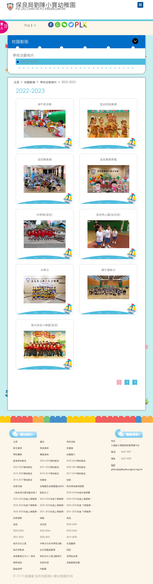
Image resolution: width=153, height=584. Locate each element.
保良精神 (44, 448)
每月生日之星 (19, 543)
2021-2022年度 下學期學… (80, 511)
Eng (27, 25)
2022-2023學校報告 (22, 467)
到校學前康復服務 (75, 486)
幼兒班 (43, 524)
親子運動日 (108, 270)
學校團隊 (17, 454)
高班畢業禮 (45, 159)
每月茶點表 (18, 549)
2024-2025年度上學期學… (79, 499)
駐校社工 (44, 492)
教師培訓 (17, 562)
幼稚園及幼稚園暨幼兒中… (53, 486)
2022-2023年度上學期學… (26, 511)
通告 (42, 441)
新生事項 (17, 448)
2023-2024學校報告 (76, 460)
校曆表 (43, 480)
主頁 (16, 82)
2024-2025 (18, 530)
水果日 (44, 270)
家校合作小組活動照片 (51, 556)
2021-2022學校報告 (49, 467)
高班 (69, 518)
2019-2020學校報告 (22, 473)
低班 (15, 524)
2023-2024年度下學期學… (26, 505)
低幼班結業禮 (108, 104)
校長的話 (44, 562)
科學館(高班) (45, 215)
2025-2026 (72, 524)
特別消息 (71, 441)
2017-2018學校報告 (76, 473)
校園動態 (29, 82)
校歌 (69, 480)
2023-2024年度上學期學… (53, 505)
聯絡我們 (17, 568)
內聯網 (43, 568)
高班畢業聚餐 (108, 159)
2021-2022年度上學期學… (53, 511)
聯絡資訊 (132, 434)
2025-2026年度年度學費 (78, 492)
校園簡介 (71, 454)
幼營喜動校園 (73, 562)
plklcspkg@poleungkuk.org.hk (126, 469)
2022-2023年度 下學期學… (80, 505)
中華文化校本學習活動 (51, 543)
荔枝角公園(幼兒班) (108, 215)
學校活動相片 (23, 55)
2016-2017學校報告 (22, 480)
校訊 (69, 549)
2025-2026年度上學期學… (26, 499)
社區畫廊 (71, 543)
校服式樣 (17, 486)
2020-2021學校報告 (76, 467)
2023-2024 (45, 530)
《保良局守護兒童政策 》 (25, 492)
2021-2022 (18, 537)
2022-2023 (29, 62)
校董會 (70, 448)
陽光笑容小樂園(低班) (44, 325)
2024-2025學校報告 (49, 460)
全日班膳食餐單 (47, 549)
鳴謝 (42, 518)
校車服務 (17, 518)
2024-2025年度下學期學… (53, 499)
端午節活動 (45, 104)
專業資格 (44, 454)
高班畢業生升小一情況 (24, 556)
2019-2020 (72, 537)
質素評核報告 (19, 460)
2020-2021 (45, 537)
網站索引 (26, 434)
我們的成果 (72, 556)
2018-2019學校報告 (49, 473)
